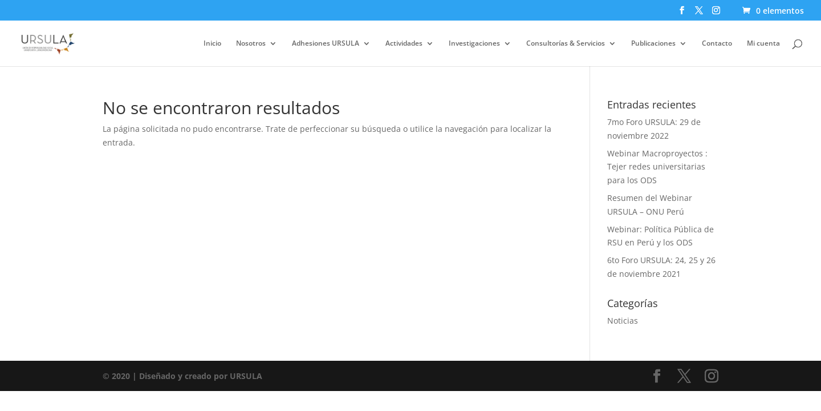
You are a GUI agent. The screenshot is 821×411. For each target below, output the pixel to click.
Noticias (622, 320)
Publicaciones (653, 43)
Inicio (212, 43)
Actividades (403, 43)
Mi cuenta (763, 43)
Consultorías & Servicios (565, 43)
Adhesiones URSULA (325, 43)
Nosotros (251, 43)
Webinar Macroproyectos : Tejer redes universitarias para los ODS (657, 167)
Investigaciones (474, 43)
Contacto (717, 43)
